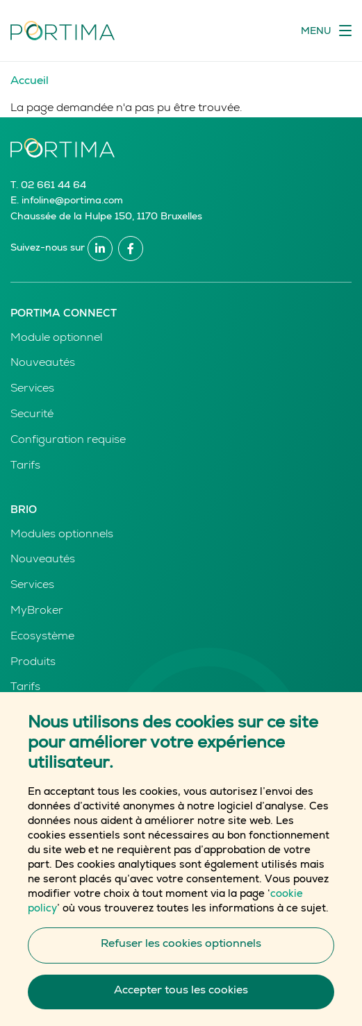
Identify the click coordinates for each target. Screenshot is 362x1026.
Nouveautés (42, 363)
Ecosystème (42, 637)
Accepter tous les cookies (181, 1007)
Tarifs (25, 466)
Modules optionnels (61, 535)
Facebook (130, 248)
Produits (33, 662)
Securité (32, 415)
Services (32, 389)
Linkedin (100, 248)
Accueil (29, 81)
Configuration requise (68, 440)
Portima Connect (63, 314)
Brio (23, 510)
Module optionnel (56, 338)
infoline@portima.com (72, 201)
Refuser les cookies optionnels (181, 960)
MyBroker (36, 611)
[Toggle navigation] (326, 30)
